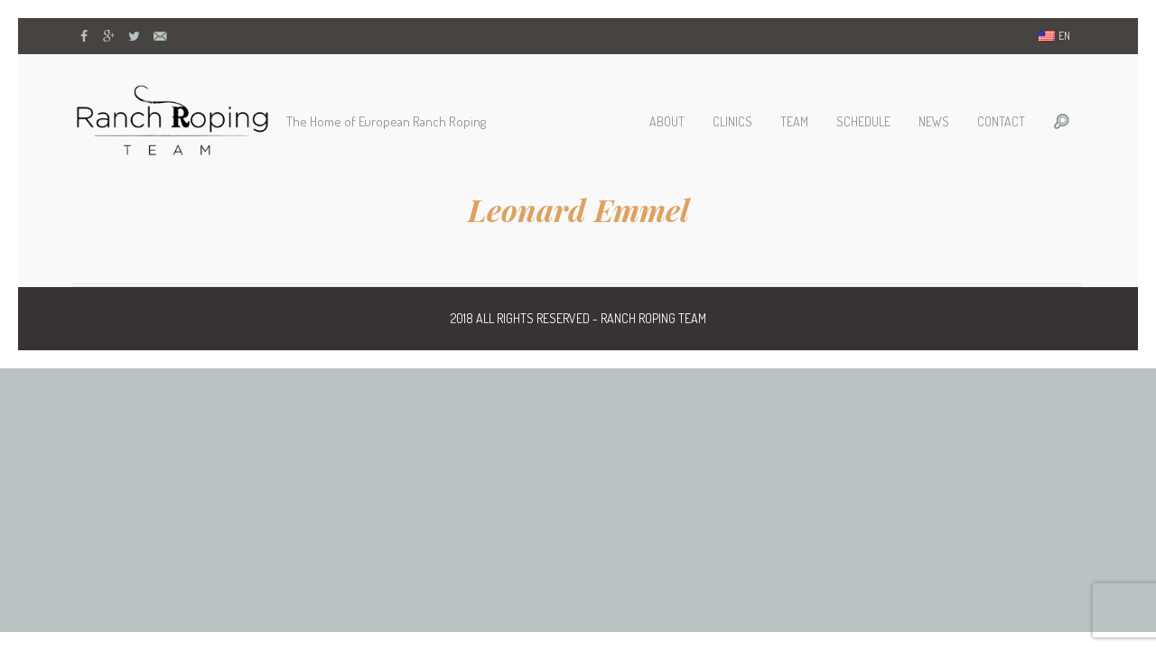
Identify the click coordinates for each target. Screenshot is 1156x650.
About (667, 121)
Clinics (732, 121)
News (933, 121)
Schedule (863, 121)
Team (794, 121)
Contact (1001, 121)
